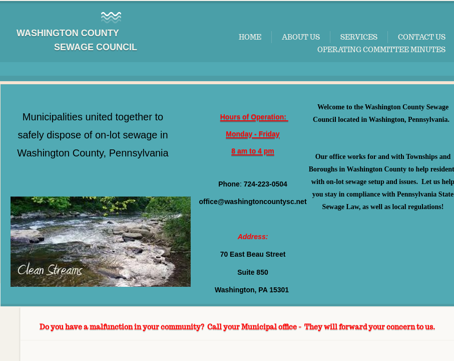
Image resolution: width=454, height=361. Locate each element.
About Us (301, 37)
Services (358, 37)
